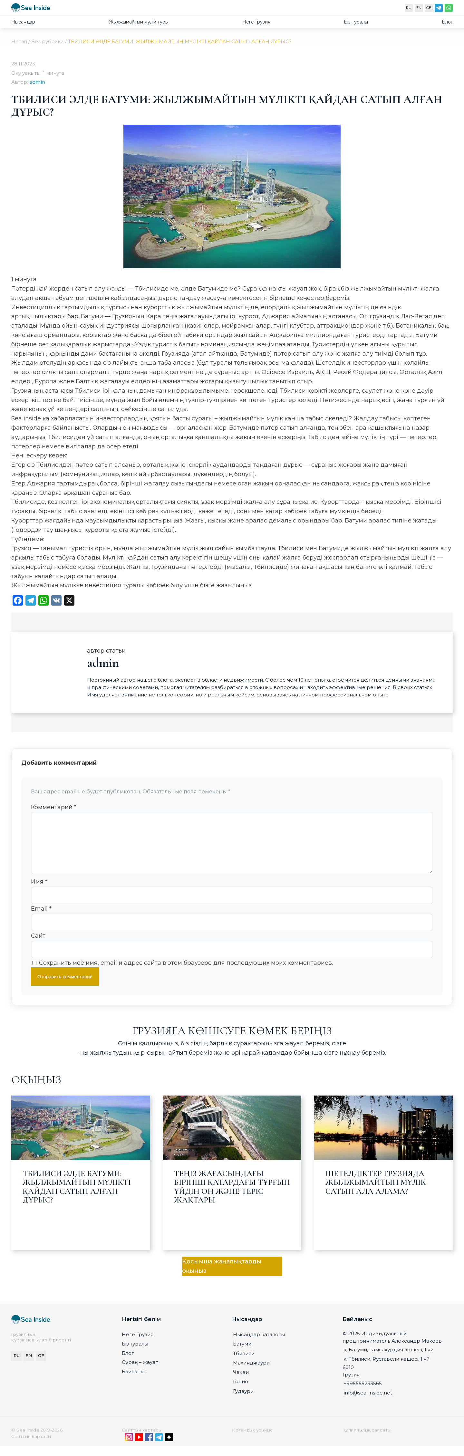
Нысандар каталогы (259, 1345)
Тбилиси (244, 1364)
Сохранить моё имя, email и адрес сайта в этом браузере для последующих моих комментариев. (186, 973)
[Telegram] (439, 9)
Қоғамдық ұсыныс (252, 1440)
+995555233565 (362, 1394)
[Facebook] (149, 1448)
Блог (447, 22)
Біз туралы (356, 22)
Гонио (240, 1392)
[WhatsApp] (449, 9)
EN (418, 7)
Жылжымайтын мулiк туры (139, 22)
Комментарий (53, 807)
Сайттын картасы (142, 1440)
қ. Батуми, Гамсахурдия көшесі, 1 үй (388, 1360)
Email (41, 919)
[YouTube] (139, 1448)
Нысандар (23, 22)
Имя (39, 892)
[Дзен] (169, 1448)
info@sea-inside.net (367, 1403)
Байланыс (134, 1382)
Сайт (38, 946)
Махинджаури (251, 1373)
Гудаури (243, 1401)
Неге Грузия (256, 22)
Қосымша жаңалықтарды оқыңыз (221, 1276)
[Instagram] (129, 1448)
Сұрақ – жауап (140, 1372)
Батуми (242, 1354)
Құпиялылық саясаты (367, 1440)
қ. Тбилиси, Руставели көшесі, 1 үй (386, 1369)
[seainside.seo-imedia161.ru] (30, 9)
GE (428, 7)
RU (408, 7)
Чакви (241, 1382)
